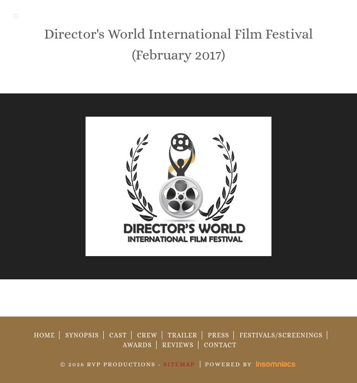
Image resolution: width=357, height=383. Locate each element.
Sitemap (179, 364)
